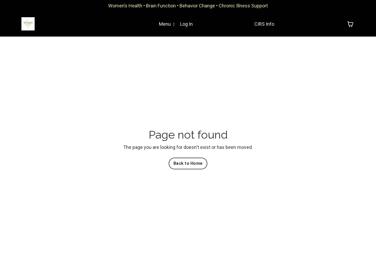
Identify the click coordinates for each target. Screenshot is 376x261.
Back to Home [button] (188, 163)
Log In (186, 24)
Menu (167, 24)
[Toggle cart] (350, 24)
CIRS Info (264, 24)
